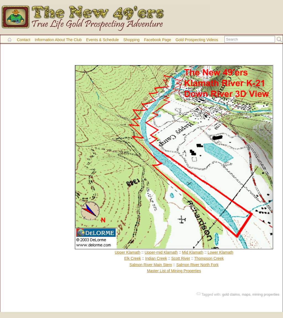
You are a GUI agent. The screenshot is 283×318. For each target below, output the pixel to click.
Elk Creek (132, 258)
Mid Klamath (192, 252)
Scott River (180, 258)
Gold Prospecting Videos (196, 40)
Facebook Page (157, 40)
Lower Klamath (220, 252)
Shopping (131, 40)
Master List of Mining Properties (174, 271)
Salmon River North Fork (197, 265)
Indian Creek (156, 258)
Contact (23, 40)
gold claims (231, 294)
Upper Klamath (127, 252)
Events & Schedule (102, 40)
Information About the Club (58, 40)
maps (246, 294)
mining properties (265, 294)
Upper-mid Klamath (161, 252)
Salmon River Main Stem (150, 265)
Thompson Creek (209, 258)
